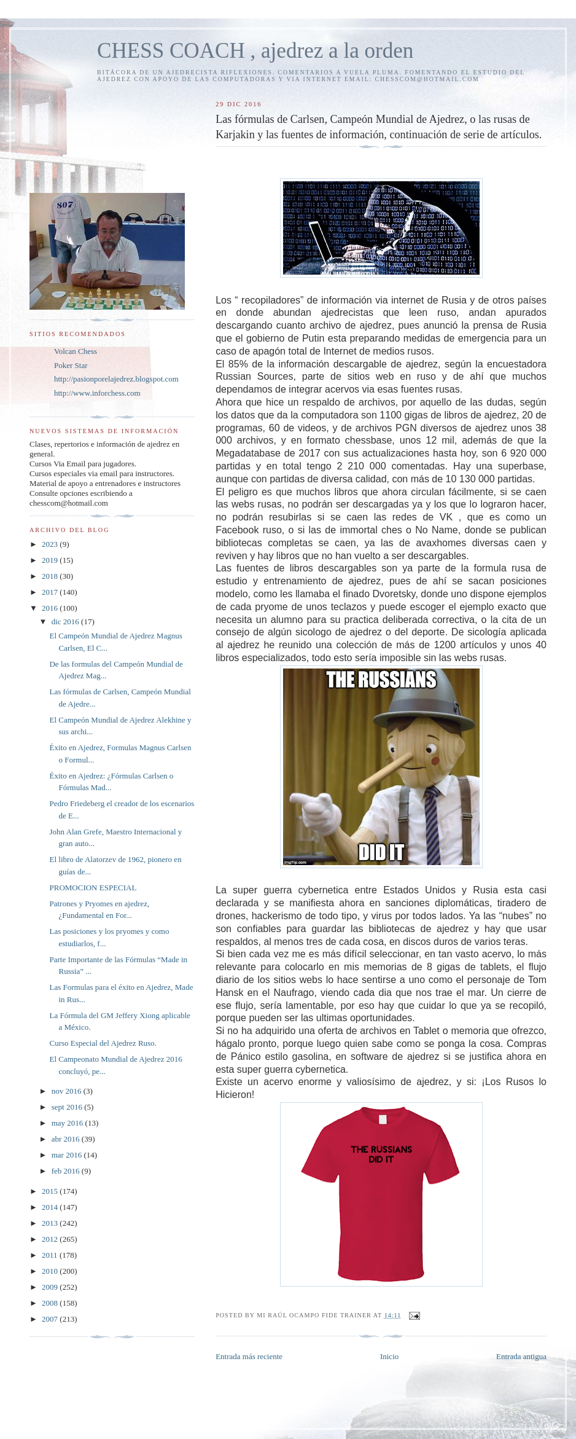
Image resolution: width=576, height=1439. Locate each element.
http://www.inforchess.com (97, 393)
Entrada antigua (521, 1356)
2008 (51, 1303)
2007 (51, 1318)
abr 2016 (67, 1138)
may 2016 (68, 1122)
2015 (51, 1191)
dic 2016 (66, 621)
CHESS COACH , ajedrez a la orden (255, 51)
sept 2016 (68, 1107)
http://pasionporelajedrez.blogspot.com (116, 378)
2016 (51, 608)
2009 (51, 1287)
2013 (51, 1223)
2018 (51, 576)
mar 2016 (68, 1154)
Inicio (389, 1356)
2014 (51, 1207)
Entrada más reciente (249, 1356)
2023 (51, 544)
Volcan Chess (75, 351)
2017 (51, 592)
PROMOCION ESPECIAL (92, 887)
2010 (51, 1271)
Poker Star (71, 365)
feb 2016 (67, 1170)
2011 (51, 1255)
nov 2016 (68, 1091)
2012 (51, 1239)
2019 (51, 560)
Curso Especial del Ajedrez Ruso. (102, 1043)
